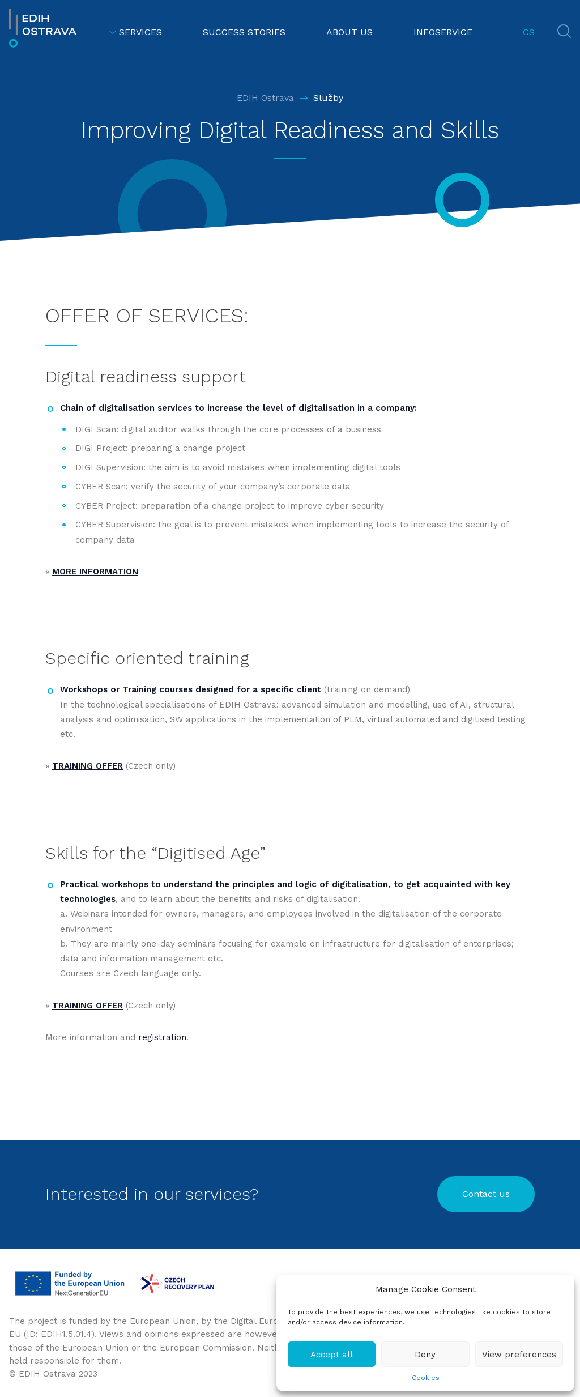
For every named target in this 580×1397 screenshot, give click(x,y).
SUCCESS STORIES (244, 32)
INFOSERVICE (442, 32)
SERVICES (135, 32)
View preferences (519, 1354)
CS (529, 32)
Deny (425, 1354)
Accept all (331, 1354)
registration (162, 1037)
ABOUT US (349, 32)
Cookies (426, 1378)
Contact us (486, 1194)
